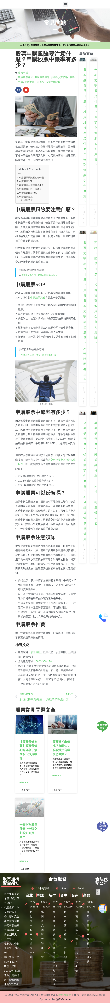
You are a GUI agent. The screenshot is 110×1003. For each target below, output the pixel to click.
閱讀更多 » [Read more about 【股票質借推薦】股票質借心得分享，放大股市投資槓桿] (24, 782)
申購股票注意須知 (28, 192)
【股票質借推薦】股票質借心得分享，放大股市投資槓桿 (28, 750)
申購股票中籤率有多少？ (31, 185)
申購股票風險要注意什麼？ (32, 177)
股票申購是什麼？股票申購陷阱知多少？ (40, 275)
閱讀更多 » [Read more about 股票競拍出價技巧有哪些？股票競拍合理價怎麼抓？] (56, 775)
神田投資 (24, 45)
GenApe (66, 999)
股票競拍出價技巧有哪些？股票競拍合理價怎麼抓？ (61, 748)
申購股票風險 (41, 77)
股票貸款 (36, 652)
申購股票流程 (25, 77)
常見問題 (35, 45)
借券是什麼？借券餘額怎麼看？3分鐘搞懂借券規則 (84, 481)
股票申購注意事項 (34, 81)
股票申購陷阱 (53, 81)
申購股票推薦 (26, 196)
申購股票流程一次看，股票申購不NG (38, 354)
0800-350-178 (44, 661)
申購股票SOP (25, 181)
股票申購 (23, 72)
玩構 (58, 999)
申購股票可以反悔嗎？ (30, 188)
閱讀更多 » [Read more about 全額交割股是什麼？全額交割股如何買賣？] (24, 861)
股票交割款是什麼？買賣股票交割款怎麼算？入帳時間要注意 (84, 311)
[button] (65, 4)
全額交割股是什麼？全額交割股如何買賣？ (28, 831)
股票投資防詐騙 (59, 77)
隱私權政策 (64, 994)
